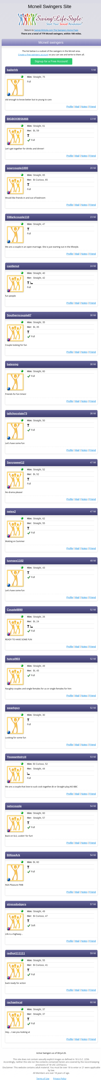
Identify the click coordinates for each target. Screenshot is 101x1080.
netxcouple (14, 806)
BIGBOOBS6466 (17, 119)
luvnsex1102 (15, 560)
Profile (69, 106)
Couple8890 (15, 609)
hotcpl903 (13, 659)
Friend (92, 106)
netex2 (11, 511)
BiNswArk (13, 855)
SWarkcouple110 (18, 217)
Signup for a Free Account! (51, 61)
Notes (84, 106)
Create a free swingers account (33, 54)
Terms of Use (42, 1078)
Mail (77, 106)
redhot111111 (16, 953)
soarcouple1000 (17, 168)
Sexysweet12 (15, 462)
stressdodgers (16, 904)
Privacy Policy (59, 1078)
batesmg (12, 364)
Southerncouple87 (19, 315)
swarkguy (13, 708)
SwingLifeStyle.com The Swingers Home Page (56, 30)
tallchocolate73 (17, 413)
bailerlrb (12, 70)
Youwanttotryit (16, 757)
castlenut (13, 266)
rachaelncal (14, 1002)
